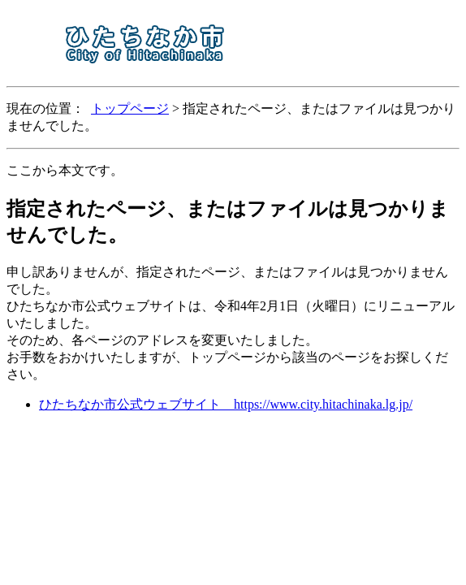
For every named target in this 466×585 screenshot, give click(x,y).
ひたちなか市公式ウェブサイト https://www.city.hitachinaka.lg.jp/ (225, 404)
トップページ (130, 108)
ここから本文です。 (64, 170)
